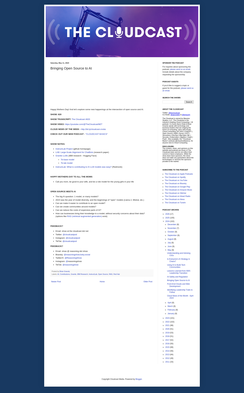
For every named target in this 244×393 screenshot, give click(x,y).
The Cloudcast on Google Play (177, 187)
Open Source (103, 274)
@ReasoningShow (73, 258)
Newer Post (56, 282)
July (169, 243)
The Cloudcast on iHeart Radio (177, 196)
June (170, 246)
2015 (167, 347)
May (170, 250)
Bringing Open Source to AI (178, 280)
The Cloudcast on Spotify (175, 177)
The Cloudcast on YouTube (176, 180)
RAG (111, 274)
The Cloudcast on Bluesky (175, 183)
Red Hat (116, 274)
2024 (167, 221)
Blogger (139, 379)
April (170, 303)
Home (102, 282)
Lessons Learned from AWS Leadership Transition (178, 272)
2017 (167, 340)
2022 (167, 322)
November (172, 228)
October (171, 232)
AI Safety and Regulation (177, 277)
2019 (167, 333)
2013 (167, 354)
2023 (167, 318)
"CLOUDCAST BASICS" (97, 134)
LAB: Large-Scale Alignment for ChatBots (74, 152)
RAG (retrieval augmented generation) (84, 216)
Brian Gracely (65, 271)
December (172, 224)
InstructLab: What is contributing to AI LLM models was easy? (84, 167)
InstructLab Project (64, 149)
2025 (167, 218)
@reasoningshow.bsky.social (77, 254)
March (170, 306)
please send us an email (180, 69)
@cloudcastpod (70, 234)
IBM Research (82, 274)
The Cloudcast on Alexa (175, 199)
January (171, 313)
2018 (167, 336)
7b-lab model (67, 163)
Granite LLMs (62, 156)
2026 (167, 214)
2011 (167, 362)
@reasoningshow (70, 265)
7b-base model (67, 159)
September (172, 235)
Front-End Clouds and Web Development (178, 285)
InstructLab (93, 274)
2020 (167, 329)
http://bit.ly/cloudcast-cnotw (93, 129)
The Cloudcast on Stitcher (175, 193)
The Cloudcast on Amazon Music (178, 190)
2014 (167, 351)
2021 (167, 325)
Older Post (147, 282)
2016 (167, 344)
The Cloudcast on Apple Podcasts (179, 174)
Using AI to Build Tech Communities (176, 266)
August (171, 239)
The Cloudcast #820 (81, 119)
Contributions (65, 274)
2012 (167, 358)
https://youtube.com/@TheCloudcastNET (83, 124)
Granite (73, 274)
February (172, 310)
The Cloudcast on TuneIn (175, 203)
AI (58, 274)
